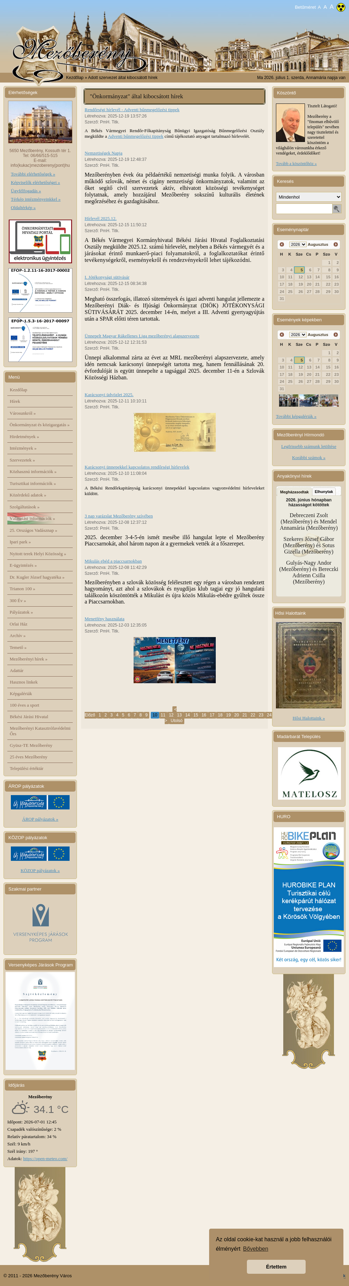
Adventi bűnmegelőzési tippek (135, 136)
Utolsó (177, 720)
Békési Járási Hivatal (29, 716)
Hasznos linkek (24, 682)
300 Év (18, 600)
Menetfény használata (104, 618)
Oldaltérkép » (23, 207)
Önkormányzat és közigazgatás (40, 424)
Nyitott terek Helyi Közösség (38, 553)
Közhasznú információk (33, 471)
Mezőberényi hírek (29, 659)
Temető (18, 647)
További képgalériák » (296, 416)
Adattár (16, 670)
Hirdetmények (24, 436)
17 (212, 715)
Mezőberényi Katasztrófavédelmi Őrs (40, 731)
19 (228, 715)
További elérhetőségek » (33, 174)
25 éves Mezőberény (29, 756)
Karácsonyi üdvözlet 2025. (109, 394)
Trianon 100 (22, 588)
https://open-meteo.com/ (45, 1158)
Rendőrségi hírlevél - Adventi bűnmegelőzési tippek (132, 109)
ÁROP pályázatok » (40, 819)
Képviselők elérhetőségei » (35, 182)
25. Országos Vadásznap (33, 530)
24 (269, 715)
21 (244, 715)
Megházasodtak (294, 492)
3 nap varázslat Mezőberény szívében (119, 516)
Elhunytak (324, 492)
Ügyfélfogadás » (26, 190)
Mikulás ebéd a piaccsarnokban (113, 561)
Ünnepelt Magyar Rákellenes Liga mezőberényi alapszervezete (142, 335)
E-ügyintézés (23, 565)
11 (163, 715)
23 (261, 715)
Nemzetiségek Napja (103, 153)
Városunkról (23, 413)
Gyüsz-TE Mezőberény (31, 745)
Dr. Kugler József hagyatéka (37, 577)
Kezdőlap (75, 77)
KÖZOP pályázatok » (40, 870)
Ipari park (20, 541)
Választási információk (32, 518)
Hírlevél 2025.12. (100, 218)
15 (195, 715)
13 (179, 715)
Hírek (15, 401)
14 (187, 715)
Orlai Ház (19, 624)
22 (253, 715)
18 (220, 715)
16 (203, 715)
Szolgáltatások (25, 506)
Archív (18, 635)
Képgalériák (21, 693)
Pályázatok (21, 612)
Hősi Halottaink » (309, 718)
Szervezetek (22, 460)
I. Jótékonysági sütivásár (107, 277)
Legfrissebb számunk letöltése (308, 446)
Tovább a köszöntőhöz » (296, 163)
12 (171, 715)
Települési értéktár (26, 768)
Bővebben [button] (255, 1249)
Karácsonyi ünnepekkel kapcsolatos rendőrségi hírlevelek (137, 467)
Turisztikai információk (33, 483)
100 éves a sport (24, 705)
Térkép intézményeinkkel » (35, 199)
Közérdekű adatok (28, 495)
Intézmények (23, 448)
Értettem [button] (276, 1267)
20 (236, 715)
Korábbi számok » (308, 457)
